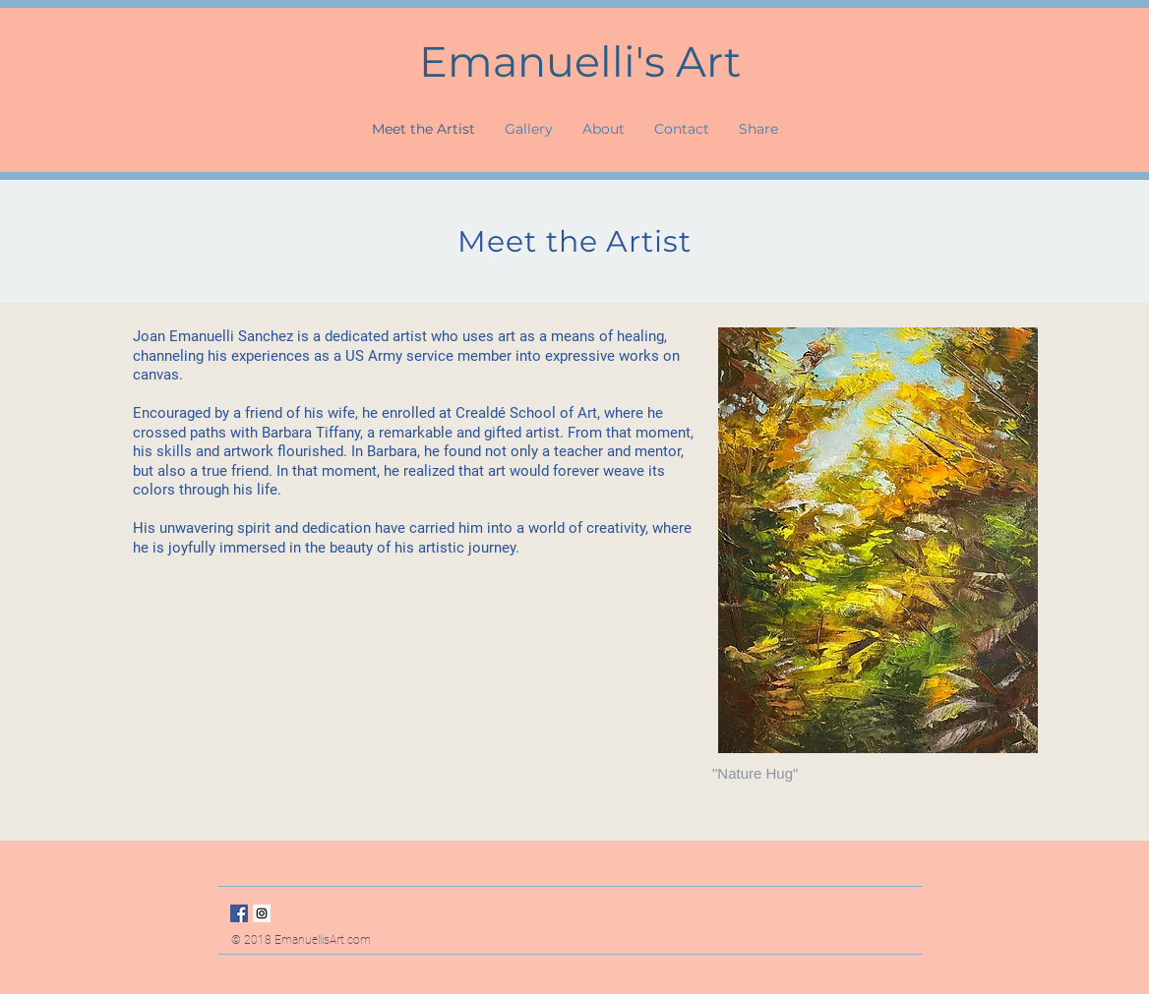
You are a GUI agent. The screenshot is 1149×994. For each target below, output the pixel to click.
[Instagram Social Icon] (262, 913)
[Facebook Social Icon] (239, 913)
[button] (603, 128)
